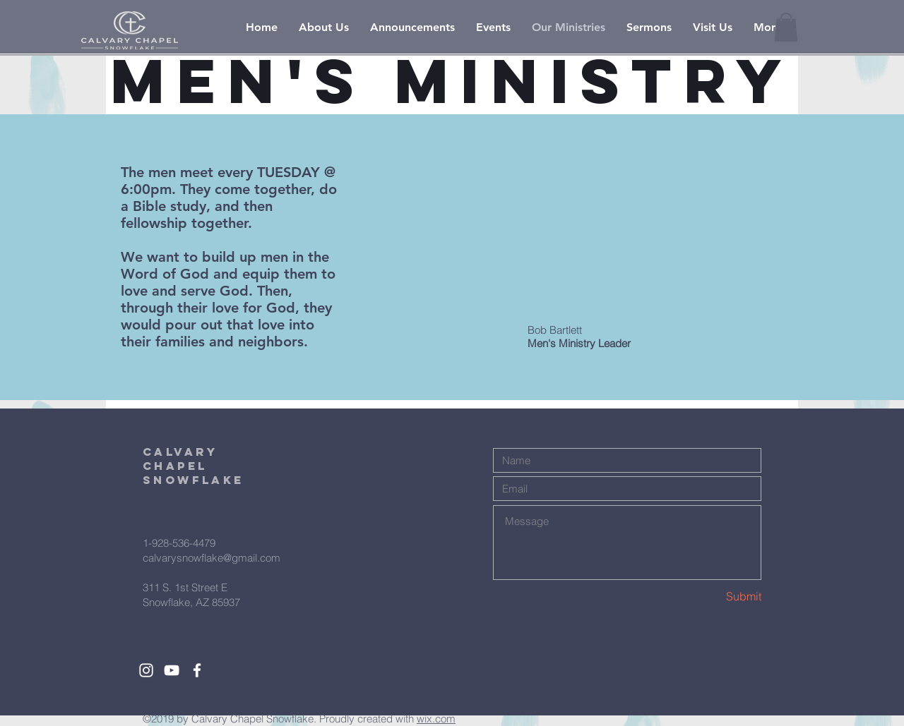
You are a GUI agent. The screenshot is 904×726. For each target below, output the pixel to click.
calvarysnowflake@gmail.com (211, 557)
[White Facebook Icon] (197, 670)
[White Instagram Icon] (146, 670)
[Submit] (711, 596)
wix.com (436, 718)
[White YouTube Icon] (171, 670)
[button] (786, 27)
